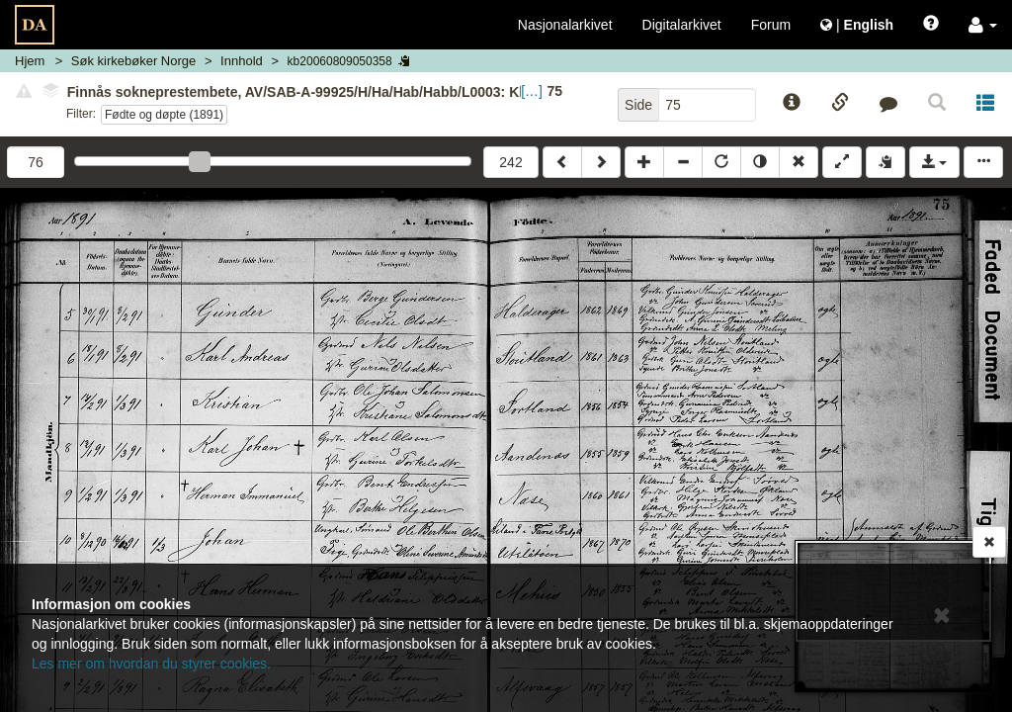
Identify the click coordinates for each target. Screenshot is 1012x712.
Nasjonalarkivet (565, 25)
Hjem (29, 60)
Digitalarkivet (681, 25)
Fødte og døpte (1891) (164, 115)
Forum (771, 25)
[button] (983, 24)
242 (510, 162)
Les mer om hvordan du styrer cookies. (151, 663)
